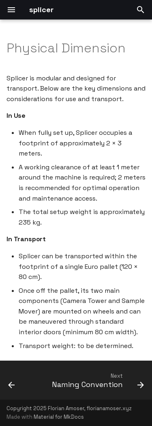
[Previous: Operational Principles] (11, 382)
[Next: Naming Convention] (96, 382)
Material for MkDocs (59, 416)
